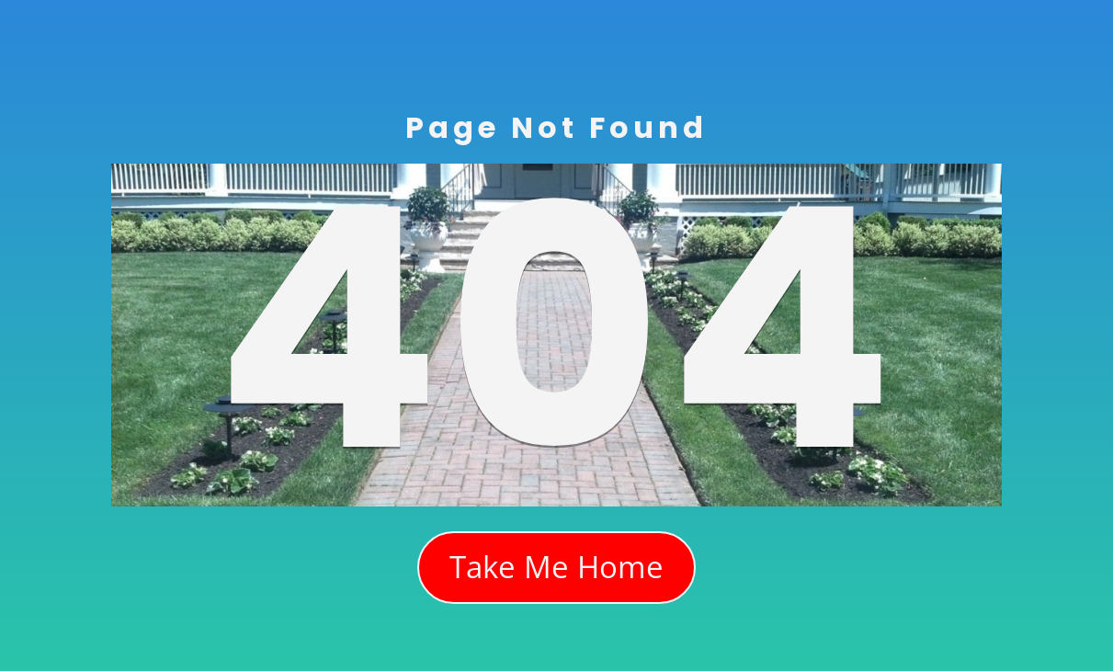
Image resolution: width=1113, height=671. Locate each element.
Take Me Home (556, 566)
